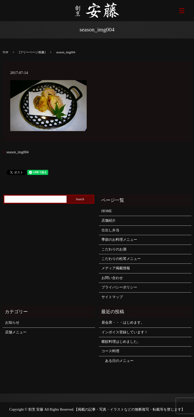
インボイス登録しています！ (124, 332)
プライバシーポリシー (119, 287)
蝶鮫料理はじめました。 (121, 342)
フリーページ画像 (32, 52)
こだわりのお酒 (113, 249)
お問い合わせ (112, 278)
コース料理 (110, 351)
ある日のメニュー (117, 361)
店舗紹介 (108, 220)
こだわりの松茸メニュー (121, 259)
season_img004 (17, 152)
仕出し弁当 (110, 230)
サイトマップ (112, 297)
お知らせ (12, 322)
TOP (5, 52)
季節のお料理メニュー (119, 240)
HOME (106, 211)
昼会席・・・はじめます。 (122, 322)
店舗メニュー (16, 332)
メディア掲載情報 (115, 268)
